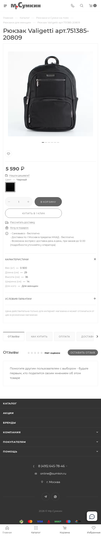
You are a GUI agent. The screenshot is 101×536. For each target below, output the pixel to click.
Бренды (9, 422)
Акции (8, 413)
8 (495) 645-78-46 (51, 466)
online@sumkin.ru (53, 473)
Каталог (10, 403)
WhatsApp (55, 497)
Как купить (39, 336)
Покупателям (14, 441)
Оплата (64, 336)
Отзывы (14, 336)
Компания (12, 432)
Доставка (88, 336)
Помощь (10, 451)
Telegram (46, 497)
